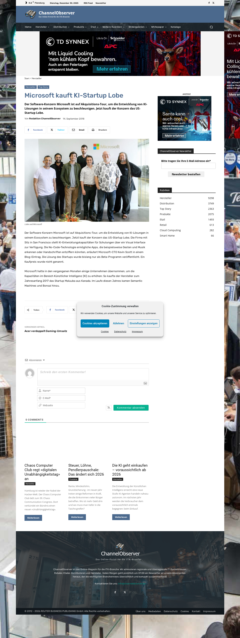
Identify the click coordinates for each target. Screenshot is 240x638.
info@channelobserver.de (131, 583)
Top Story (43, 87)
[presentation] (126, 394)
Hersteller (37, 78)
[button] (211, 27)
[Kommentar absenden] (131, 408)
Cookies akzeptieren (95, 323)
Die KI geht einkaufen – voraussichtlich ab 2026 (130, 469)
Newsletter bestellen (186, 174)
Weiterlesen (33, 518)
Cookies (105, 331)
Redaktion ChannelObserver (44, 118)
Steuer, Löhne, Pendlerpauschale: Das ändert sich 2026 (86, 469)
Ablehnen (118, 323)
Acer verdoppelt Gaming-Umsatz (46, 331)
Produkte (73, 479)
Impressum (137, 331)
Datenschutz (120, 331)
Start (27, 78)
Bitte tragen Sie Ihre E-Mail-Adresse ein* (186, 161)
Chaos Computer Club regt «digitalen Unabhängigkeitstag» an (42, 472)
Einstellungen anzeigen (143, 323)
